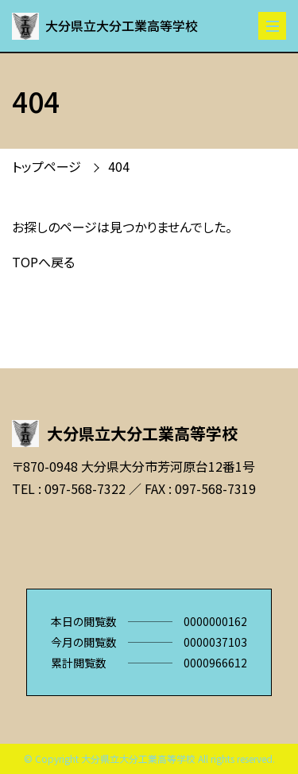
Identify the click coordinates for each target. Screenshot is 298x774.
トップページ (46, 166)
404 (119, 166)
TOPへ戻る (43, 261)
